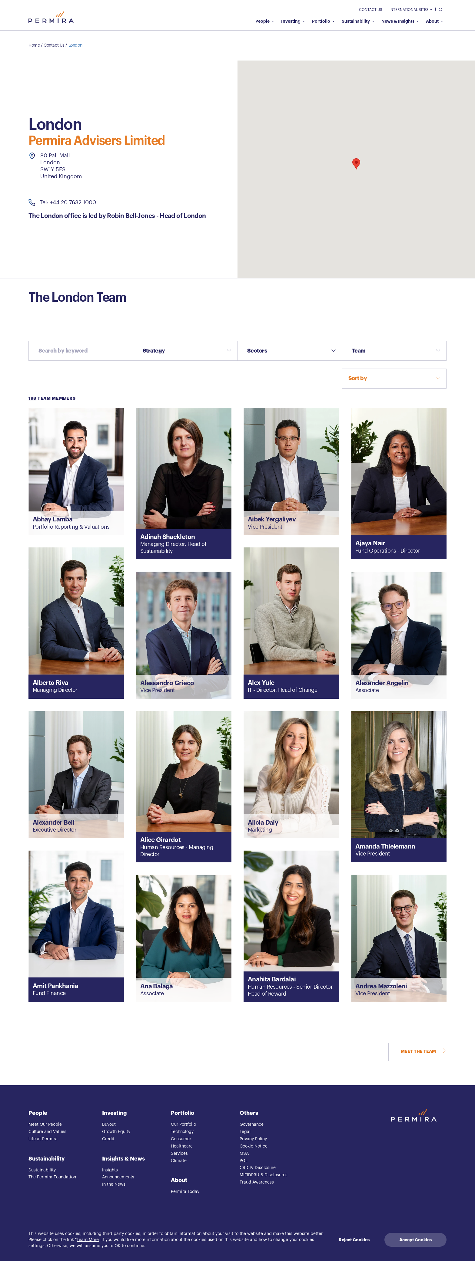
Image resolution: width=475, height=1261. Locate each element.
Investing (293, 21)
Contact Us (370, 9)
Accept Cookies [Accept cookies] (415, 1240)
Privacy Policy (253, 1139)
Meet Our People (45, 1124)
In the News (113, 1184)
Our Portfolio (183, 1124)
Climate (179, 1161)
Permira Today (185, 1192)
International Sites (411, 9)
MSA (244, 1153)
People (264, 21)
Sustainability (358, 21)
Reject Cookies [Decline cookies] (354, 1240)
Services (179, 1153)
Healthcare (182, 1146)
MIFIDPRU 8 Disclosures (263, 1175)
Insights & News (123, 1158)
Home (34, 45)
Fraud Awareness (257, 1182)
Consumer (181, 1139)
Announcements (118, 1177)
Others (249, 1113)
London (75, 45)
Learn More (88, 1240)
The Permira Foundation (52, 1177)
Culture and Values (47, 1132)
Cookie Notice (253, 1146)
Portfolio (323, 21)
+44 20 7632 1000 (73, 202)
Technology (182, 1132)
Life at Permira (43, 1139)
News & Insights (400, 21)
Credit (108, 1139)
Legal (245, 1132)
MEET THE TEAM (424, 1052)
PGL (243, 1161)
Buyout (109, 1124)
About (434, 21)
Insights (110, 1170)
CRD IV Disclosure (258, 1168)
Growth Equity (116, 1132)
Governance (252, 1124)
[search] (439, 9)
